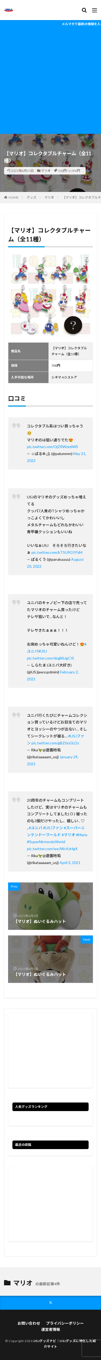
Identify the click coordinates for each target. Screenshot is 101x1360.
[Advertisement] (50, 81)
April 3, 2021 (70, 862)
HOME (14, 197)
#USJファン (53, 827)
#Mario (82, 834)
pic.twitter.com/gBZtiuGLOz (55, 743)
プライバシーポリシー (65, 1323)
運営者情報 (50, 1329)
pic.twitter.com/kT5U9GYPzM (57, 552)
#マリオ (68, 834)
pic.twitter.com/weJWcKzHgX (52, 848)
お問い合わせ (29, 1323)
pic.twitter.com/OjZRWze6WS (52, 446)
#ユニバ (35, 827)
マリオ (46, 171)
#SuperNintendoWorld (46, 841)
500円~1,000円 (69, 171)
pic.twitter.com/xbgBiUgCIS (50, 658)
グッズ (31, 197)
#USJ (42, 651)
